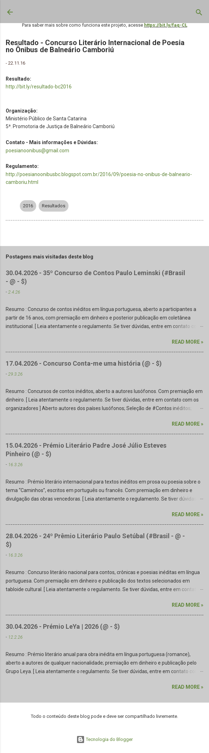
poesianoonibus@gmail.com (37, 150)
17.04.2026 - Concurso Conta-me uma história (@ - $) (84, 363)
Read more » (187, 342)
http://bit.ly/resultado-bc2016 (39, 86)
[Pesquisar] (199, 14)
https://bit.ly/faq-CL (165, 25)
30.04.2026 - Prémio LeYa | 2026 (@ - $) (63, 626)
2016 (28, 205)
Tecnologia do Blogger (104, 739)
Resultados (53, 205)
